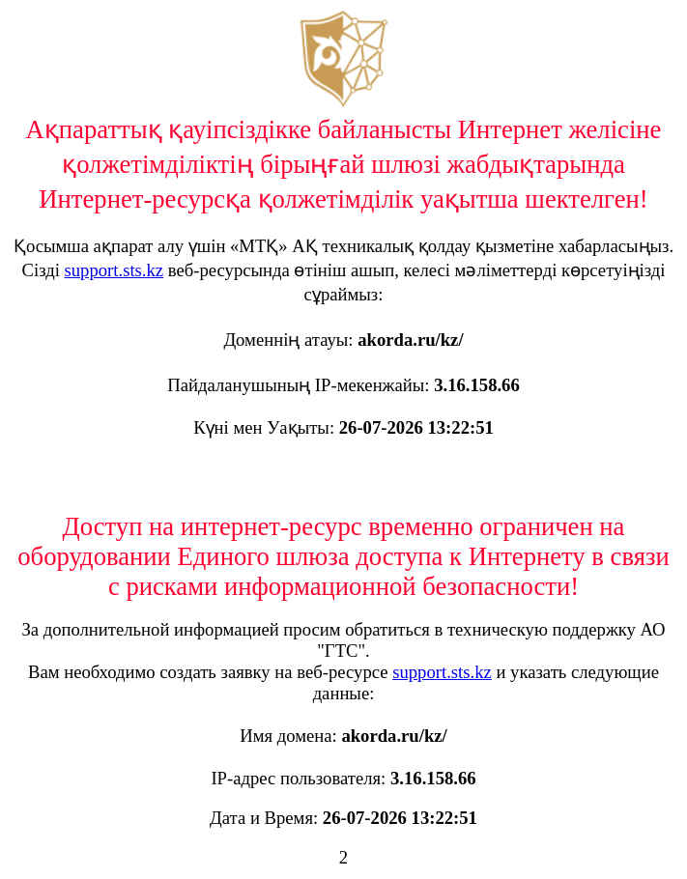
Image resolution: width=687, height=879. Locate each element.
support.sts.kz (114, 270)
